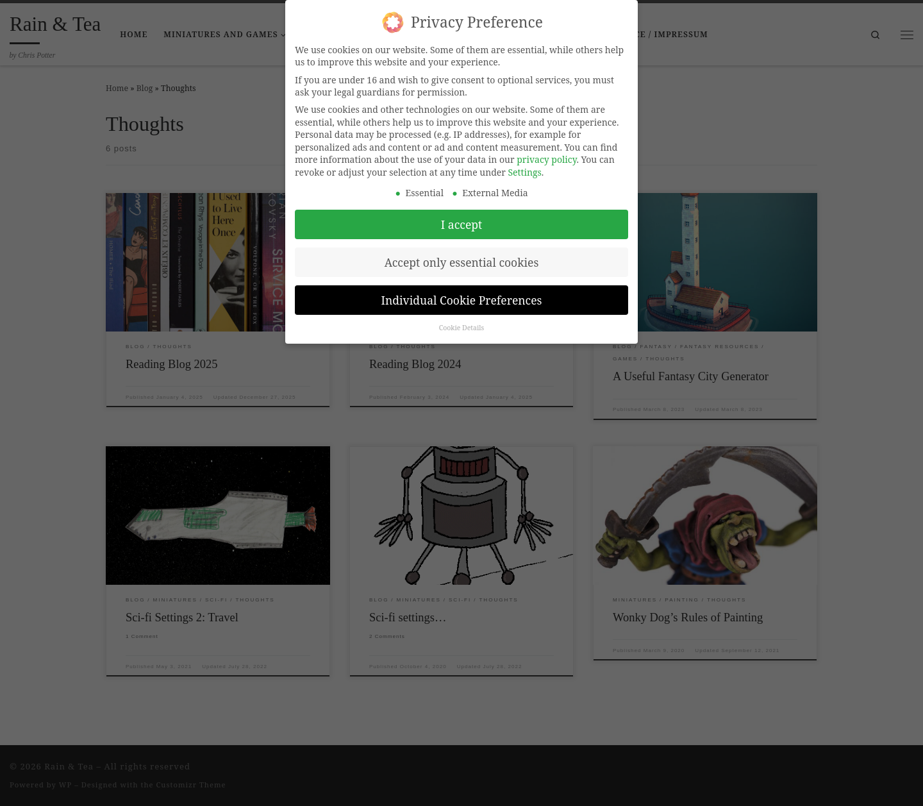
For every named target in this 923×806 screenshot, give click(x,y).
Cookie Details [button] (462, 316)
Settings (525, 161)
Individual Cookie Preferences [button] (461, 288)
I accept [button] (461, 212)
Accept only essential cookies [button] (462, 250)
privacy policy (546, 148)
